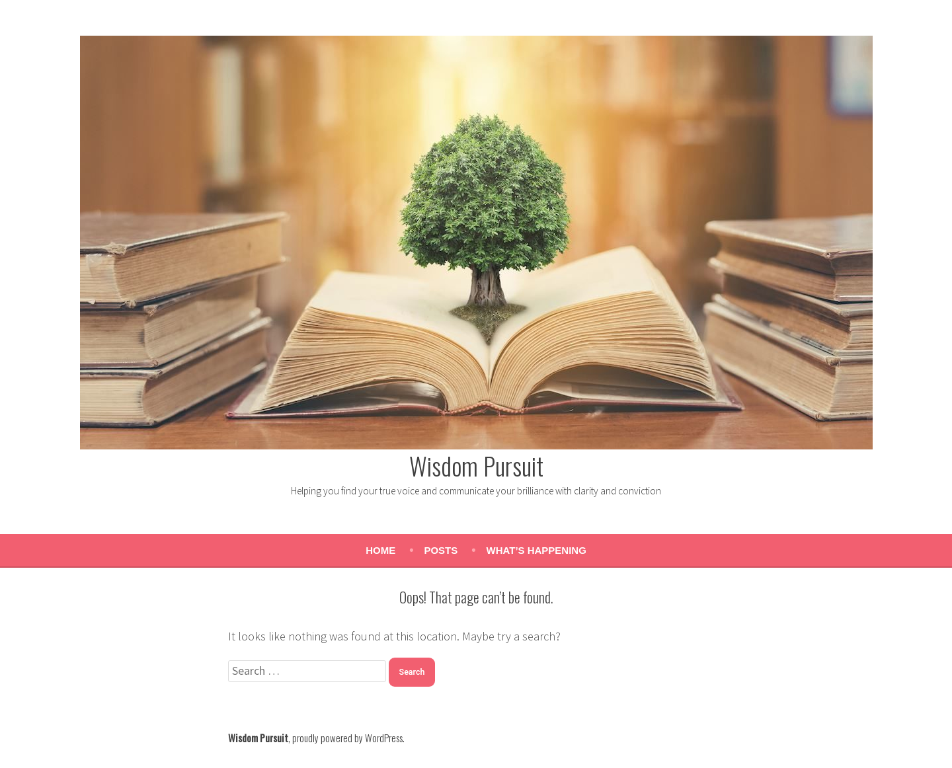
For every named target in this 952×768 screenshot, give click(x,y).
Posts (440, 550)
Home (380, 550)
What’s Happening (536, 550)
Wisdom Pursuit (476, 465)
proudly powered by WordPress (347, 737)
